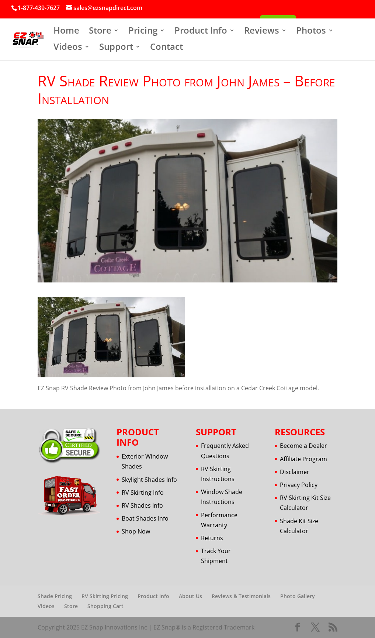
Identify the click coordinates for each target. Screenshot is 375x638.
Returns (212, 538)
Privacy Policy (298, 485)
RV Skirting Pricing (104, 596)
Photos (311, 32)
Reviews (261, 32)
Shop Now (136, 531)
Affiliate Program (303, 459)
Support (116, 48)
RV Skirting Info (143, 492)
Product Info (200, 32)
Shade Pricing (55, 596)
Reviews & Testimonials (241, 596)
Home (66, 32)
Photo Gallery (297, 596)
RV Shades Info (142, 505)
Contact (166, 48)
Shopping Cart (105, 606)
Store (100, 32)
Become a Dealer (303, 446)
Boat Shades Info (145, 518)
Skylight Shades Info (149, 480)
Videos (67, 48)
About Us (190, 596)
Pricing (142, 32)
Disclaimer (294, 472)
